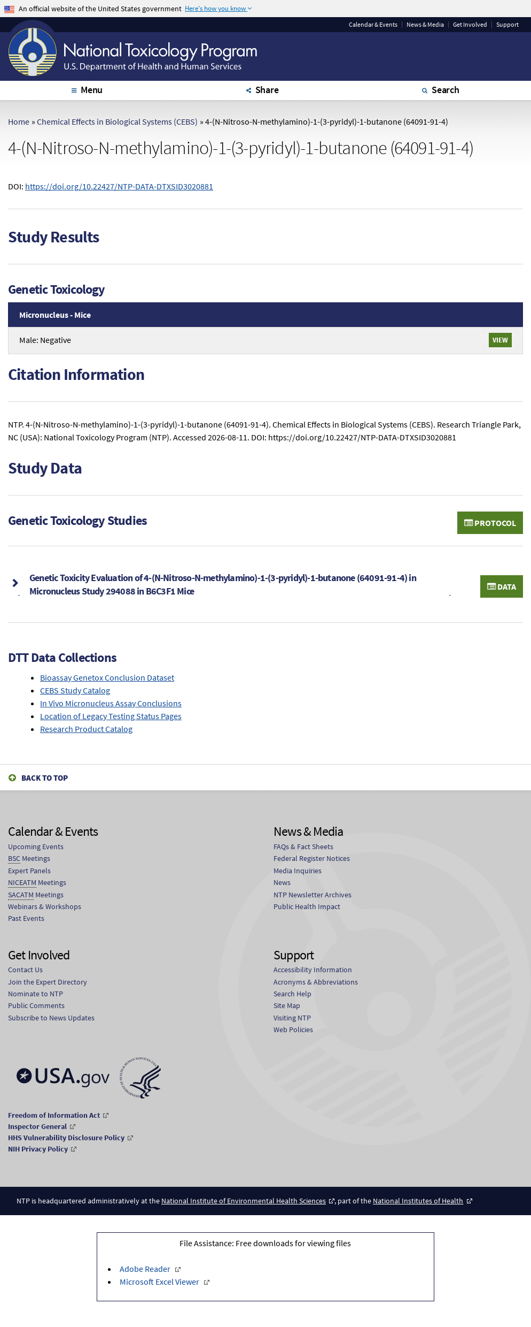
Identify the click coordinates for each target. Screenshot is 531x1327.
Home (18, 121)
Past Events (26, 918)
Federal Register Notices (312, 858)
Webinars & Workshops (44, 906)
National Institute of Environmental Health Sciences (243, 1201)
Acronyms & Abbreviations (316, 982)
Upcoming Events (36, 846)
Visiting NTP (292, 1018)
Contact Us (25, 969)
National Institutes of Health (418, 1201)
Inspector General (37, 1126)
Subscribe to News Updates (51, 1018)
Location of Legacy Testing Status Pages (111, 716)
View (500, 339)
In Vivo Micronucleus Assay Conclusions (111, 703)
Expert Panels (29, 870)
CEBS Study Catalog (75, 690)
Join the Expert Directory (47, 982)
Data (501, 586)
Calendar (373, 24)
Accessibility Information (313, 969)
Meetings (29, 858)
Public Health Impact (307, 906)
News (282, 882)
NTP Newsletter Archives (313, 894)
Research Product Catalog (86, 728)
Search (445, 89)
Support (507, 24)
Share (267, 89)
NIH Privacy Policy (38, 1149)
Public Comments (36, 1005)
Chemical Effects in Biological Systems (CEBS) (117, 121)
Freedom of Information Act (54, 1115)
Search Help (292, 993)
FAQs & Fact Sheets (303, 846)
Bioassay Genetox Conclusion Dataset (107, 677)
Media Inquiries (298, 870)
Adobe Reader (146, 1268)
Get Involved (470, 24)
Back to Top (44, 778)
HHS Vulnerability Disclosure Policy (66, 1137)
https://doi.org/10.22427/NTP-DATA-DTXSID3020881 (119, 186)
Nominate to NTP (35, 993)
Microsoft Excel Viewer (160, 1281)
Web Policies (293, 1029)
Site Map (287, 1005)
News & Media (425, 24)
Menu (92, 89)
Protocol (490, 522)
